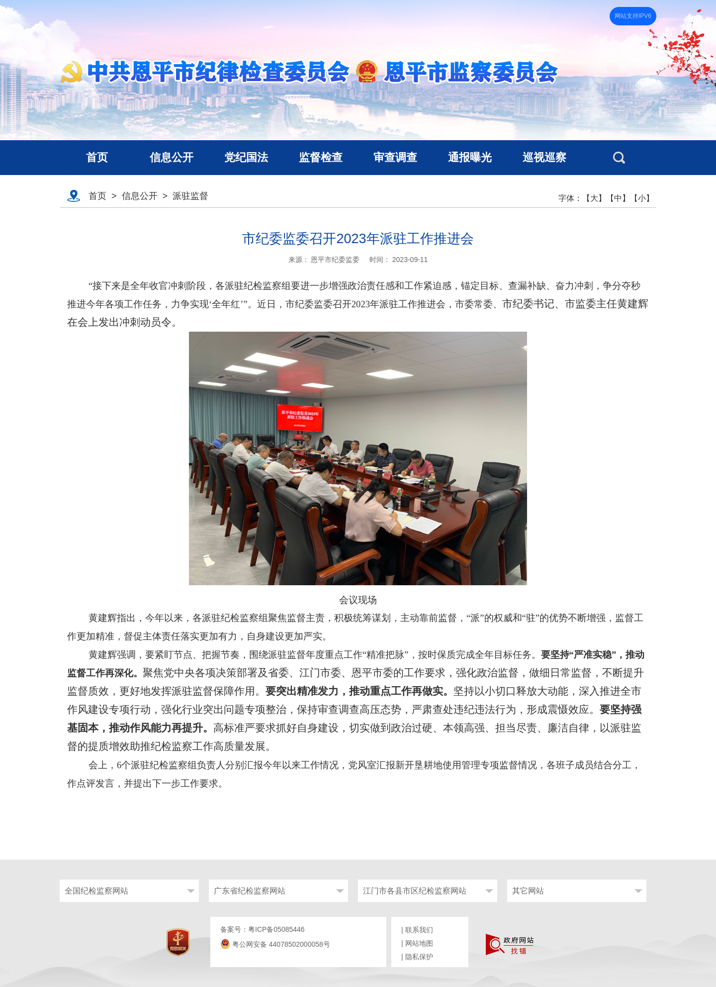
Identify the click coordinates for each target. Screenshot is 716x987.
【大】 (594, 198)
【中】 (618, 198)
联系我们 (419, 930)
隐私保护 (419, 957)
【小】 (642, 198)
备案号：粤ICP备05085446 (262, 929)
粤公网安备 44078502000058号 (275, 944)
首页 (97, 196)
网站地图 (419, 943)
